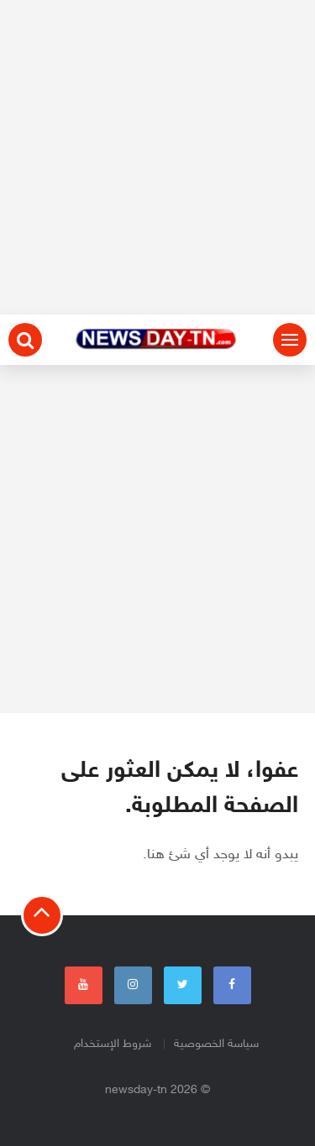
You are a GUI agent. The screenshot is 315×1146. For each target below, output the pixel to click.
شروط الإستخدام (112, 1044)
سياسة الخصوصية (216, 1044)
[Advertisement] (157, 157)
